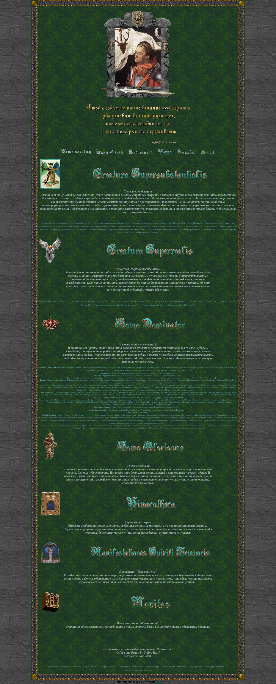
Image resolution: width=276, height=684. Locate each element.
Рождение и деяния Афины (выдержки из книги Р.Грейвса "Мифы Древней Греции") (167, 223)
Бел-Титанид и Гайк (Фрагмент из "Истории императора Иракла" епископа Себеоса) (184, 230)
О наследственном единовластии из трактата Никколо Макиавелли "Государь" (127, 426)
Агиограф (103, 666)
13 (213, 378)
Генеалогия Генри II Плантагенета (161, 383)
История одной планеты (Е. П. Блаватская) (67, 230)
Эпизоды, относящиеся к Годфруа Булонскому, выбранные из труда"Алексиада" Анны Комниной (107, 400)
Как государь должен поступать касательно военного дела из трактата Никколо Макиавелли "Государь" (126, 428)
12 (210, 378)
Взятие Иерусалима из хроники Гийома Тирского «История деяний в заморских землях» (178, 402)
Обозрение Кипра (151, 666)
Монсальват (137, 666)
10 (204, 378)
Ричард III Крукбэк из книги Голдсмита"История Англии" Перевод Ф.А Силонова (122, 390)
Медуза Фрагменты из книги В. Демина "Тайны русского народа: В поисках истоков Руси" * (149, 301)
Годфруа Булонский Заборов (124, 404)
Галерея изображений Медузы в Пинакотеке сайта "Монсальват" (168, 305)
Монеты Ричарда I (229, 387)
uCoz (159, 682)
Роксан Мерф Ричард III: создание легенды (176, 390)
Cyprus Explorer (90, 666)
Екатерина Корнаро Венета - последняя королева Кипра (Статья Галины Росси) (145, 407)
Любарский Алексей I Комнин (68, 367)
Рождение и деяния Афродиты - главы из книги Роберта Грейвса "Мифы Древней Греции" (94, 226)
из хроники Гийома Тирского (130, 376)
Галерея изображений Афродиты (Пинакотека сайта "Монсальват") (118, 230)
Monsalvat (77, 666)
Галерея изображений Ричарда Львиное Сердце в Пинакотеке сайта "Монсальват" (186, 387)
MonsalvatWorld (168, 666)
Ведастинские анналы (104, 415)
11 (208, 378)
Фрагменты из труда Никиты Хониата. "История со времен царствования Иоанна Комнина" (147, 410)
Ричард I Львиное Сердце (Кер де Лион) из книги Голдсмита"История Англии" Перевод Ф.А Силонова (89, 387)
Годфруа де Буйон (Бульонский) (52, 400)
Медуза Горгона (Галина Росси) (203, 301)
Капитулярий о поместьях (125, 415)
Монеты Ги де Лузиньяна (138, 397)
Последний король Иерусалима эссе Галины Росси (76, 392)
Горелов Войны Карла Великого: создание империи (122, 420)
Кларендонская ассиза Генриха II (161, 380)
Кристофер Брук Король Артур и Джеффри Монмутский (91, 378)
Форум (113, 666)
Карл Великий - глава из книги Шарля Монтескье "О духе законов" (132, 417)
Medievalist (66, 666)
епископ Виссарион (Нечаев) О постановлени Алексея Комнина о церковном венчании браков (121, 367)
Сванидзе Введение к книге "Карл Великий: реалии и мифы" (187, 417)
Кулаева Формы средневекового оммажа (187, 428)
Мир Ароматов (196, 666)
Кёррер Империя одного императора (186, 420)
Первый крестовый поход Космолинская (154, 404)
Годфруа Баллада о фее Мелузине (168, 397)
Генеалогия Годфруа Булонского (60, 402)
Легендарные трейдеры (214, 666)
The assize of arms (208, 380)
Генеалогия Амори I (152, 376)
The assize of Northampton (188, 380)
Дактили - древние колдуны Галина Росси (89, 301)
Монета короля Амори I (172, 376)
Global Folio (53, 666)
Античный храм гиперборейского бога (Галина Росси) (64, 223)
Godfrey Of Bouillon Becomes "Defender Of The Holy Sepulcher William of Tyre (107, 402)
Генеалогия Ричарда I (142, 387)
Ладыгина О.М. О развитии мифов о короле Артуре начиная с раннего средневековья (152, 378)
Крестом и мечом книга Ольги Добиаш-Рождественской (111, 385)
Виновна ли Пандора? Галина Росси (54, 301)
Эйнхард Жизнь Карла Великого (70, 415)
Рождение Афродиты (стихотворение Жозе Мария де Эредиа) (157, 226)
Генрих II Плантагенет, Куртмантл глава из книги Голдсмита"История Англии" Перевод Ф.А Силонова (102, 380)
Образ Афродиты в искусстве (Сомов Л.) (201, 226)
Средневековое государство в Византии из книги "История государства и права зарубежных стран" (152, 370)
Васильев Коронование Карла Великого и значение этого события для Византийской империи (176, 415)
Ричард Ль (151, 385)
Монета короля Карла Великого (151, 423)
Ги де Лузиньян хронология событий (131, 395)
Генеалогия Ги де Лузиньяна (115, 397)
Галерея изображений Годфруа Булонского (219, 400)
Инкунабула (182, 666)
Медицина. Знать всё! (143, 670)
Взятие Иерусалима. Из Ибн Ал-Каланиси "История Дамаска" (174, 400)
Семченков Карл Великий (157, 420)
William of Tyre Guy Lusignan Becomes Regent (166, 395)
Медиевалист (124, 666)
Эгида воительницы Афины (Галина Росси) (112, 223)
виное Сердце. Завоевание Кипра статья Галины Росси (62, 385)
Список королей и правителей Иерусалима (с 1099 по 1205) (67, 426)
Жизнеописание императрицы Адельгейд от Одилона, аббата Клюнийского (142, 373)
